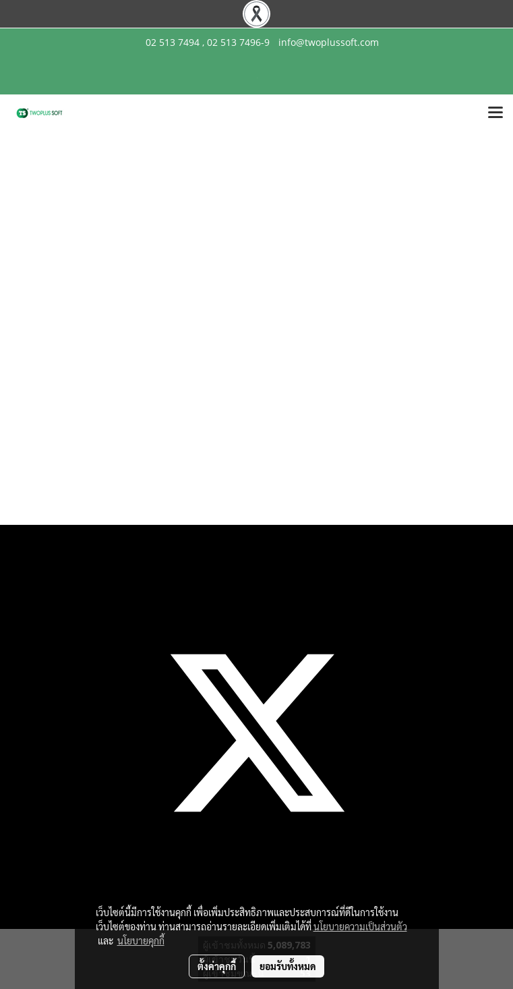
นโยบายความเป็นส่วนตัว (360, 926)
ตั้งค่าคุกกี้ (217, 966)
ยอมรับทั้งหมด (288, 966)
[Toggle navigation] (495, 113)
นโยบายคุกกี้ (140, 940)
